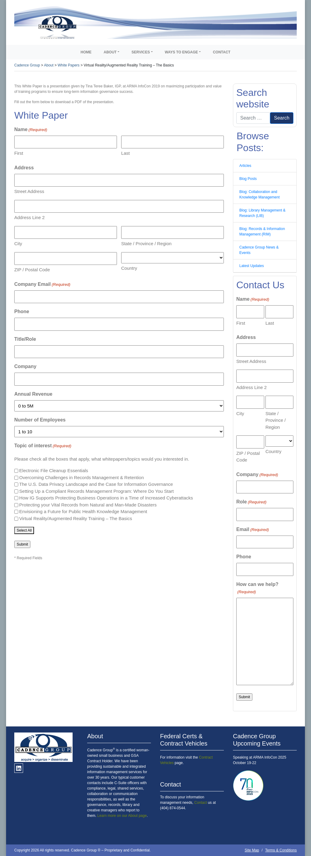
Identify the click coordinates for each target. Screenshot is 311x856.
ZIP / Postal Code (32, 269)
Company (25, 366)
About (110, 52)
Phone (21, 311)
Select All (24, 530)
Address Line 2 (29, 217)
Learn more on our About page (122, 816)
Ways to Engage (181, 52)
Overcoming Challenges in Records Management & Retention (81, 477)
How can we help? (257, 588)
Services (141, 52)
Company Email (42, 285)
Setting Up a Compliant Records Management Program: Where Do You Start (96, 491)
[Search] (253, 118)
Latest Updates (251, 266)
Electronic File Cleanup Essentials (53, 470)
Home (85, 52)
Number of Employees (40, 419)
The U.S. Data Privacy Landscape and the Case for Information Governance (96, 484)
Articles (245, 166)
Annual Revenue (33, 394)
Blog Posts (248, 179)
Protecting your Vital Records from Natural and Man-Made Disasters (87, 504)
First (18, 153)
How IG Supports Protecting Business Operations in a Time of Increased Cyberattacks (106, 497)
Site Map (252, 850)
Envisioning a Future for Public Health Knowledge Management (83, 511)
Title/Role (25, 339)
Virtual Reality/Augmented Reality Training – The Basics (75, 518)
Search (281, 117)
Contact (222, 52)
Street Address (29, 191)
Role (251, 502)
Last (125, 153)
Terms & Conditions (281, 850)
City (18, 243)
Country (129, 268)
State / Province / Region (146, 243)
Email (252, 530)
